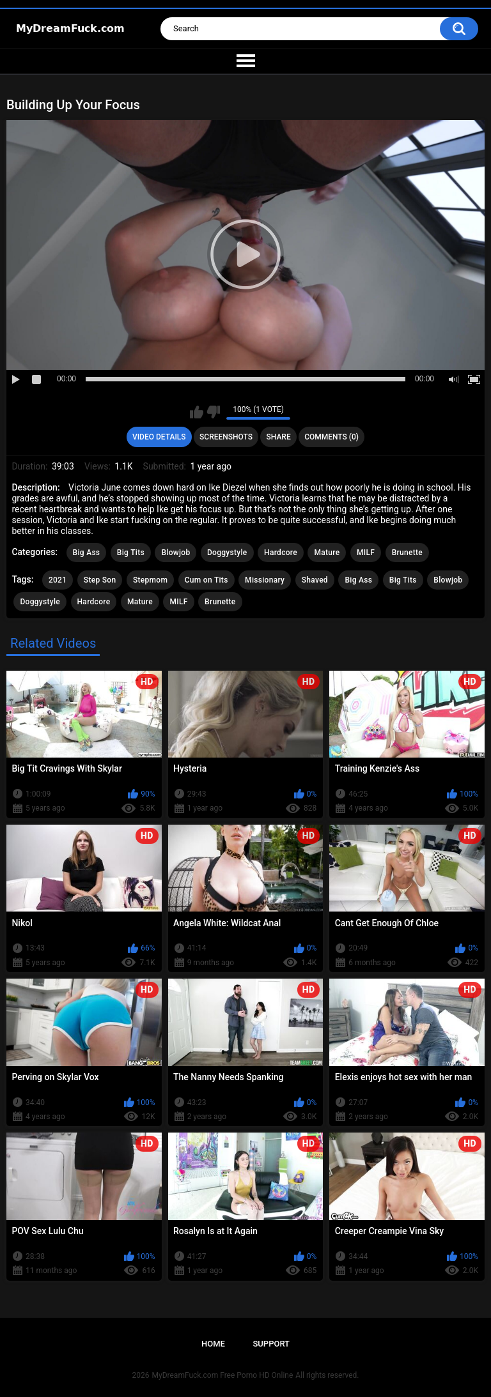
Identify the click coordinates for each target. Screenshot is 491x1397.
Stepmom (150, 580)
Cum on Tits (206, 580)
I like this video (196, 412)
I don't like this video (213, 412)
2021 (57, 580)
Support (271, 1343)
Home (213, 1343)
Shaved (315, 580)
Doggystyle (227, 552)
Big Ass (86, 552)
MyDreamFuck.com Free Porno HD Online (222, 1375)
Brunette (407, 552)
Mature (326, 552)
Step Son (100, 580)
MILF (366, 552)
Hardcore (280, 552)
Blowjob (175, 552)
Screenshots (226, 436)
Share (279, 436)
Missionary (264, 580)
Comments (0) (331, 436)
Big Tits (130, 552)
